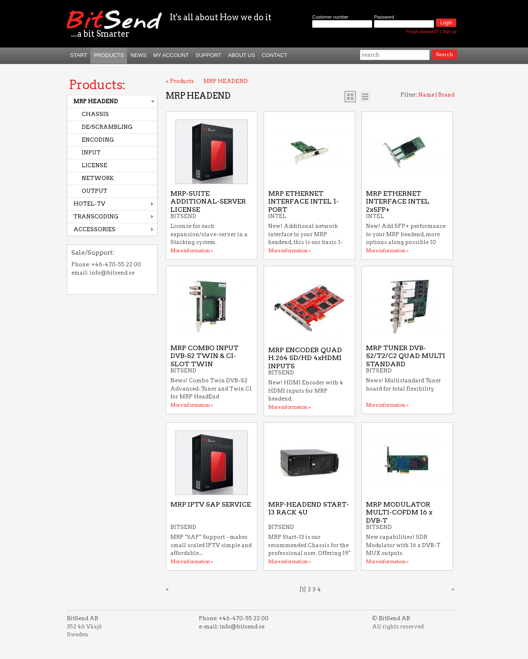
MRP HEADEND (95, 101)
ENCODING (98, 140)
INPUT (91, 152)
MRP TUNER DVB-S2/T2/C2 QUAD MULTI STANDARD (405, 356)
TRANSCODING (95, 216)
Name (426, 95)
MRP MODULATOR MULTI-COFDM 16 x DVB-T (399, 512)
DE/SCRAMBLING (107, 127)
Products (109, 55)
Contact (275, 55)
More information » (191, 251)
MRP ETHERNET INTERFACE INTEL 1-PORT (303, 201)
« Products (180, 81)
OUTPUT (94, 191)
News (138, 55)
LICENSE (94, 165)
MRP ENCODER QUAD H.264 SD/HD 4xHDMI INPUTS (305, 358)
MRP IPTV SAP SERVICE (210, 504)
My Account (171, 55)
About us (241, 55)
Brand (446, 95)
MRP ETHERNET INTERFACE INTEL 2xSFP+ (397, 201)
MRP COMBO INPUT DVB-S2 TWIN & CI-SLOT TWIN (204, 356)
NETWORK (98, 178)
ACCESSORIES (94, 229)
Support (209, 55)
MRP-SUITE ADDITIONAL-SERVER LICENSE (208, 201)
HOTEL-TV (89, 204)
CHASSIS (95, 114)
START (78, 55)
